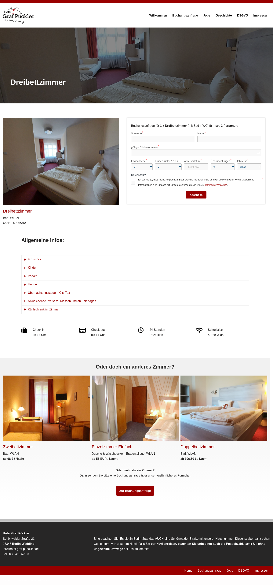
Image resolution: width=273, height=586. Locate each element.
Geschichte (223, 15)
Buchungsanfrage (185, 15)
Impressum (261, 15)
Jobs (206, 15)
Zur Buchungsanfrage (135, 491)
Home (188, 571)
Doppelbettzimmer (197, 447)
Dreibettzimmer (17, 211)
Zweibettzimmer (18, 447)
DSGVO (242, 15)
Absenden (196, 194)
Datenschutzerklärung (216, 185)
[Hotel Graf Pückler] (18, 15)
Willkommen (157, 15)
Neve (6, 581)
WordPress (41, 581)
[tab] (135, 259)
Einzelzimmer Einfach (112, 447)
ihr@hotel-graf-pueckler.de (21, 549)
